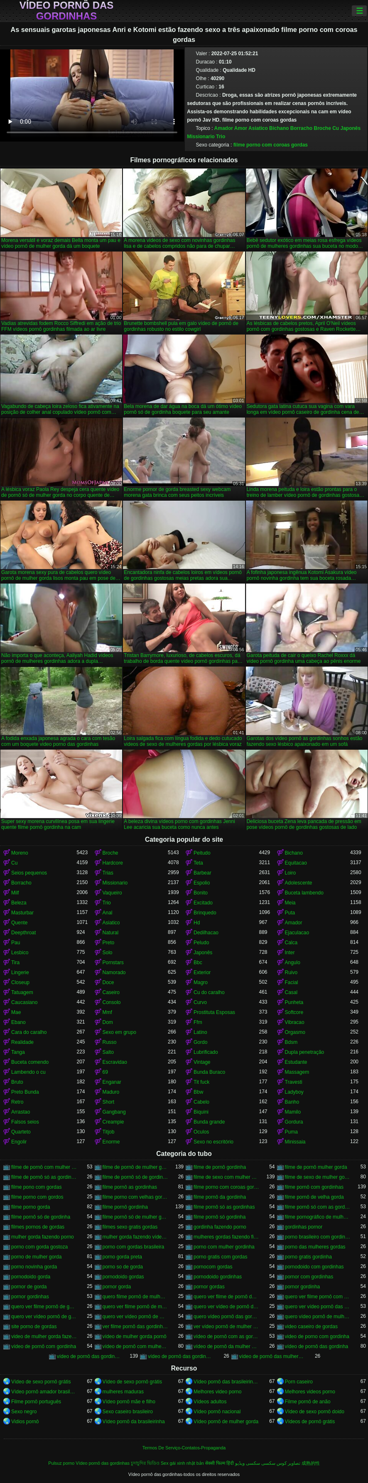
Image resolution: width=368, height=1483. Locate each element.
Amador (223, 128)
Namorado (114, 972)
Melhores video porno (217, 1392)
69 (105, 1072)
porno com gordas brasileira (133, 1247)
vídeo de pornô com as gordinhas (226, 1336)
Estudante (296, 1062)
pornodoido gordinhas (218, 1277)
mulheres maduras (123, 1392)
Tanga (18, 1052)
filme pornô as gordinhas (130, 1187)
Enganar (112, 1082)
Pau (15, 943)
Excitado (203, 903)
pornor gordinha (302, 1287)
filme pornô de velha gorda (314, 1197)
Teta (198, 863)
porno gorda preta (122, 1257)
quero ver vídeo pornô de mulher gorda (135, 1316)
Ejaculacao (297, 933)
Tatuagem (22, 992)
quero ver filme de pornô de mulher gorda (226, 1297)
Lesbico (19, 952)
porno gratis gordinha (308, 1257)
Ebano (18, 1022)
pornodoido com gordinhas (314, 1267)
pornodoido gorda (30, 1277)
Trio (220, 136)
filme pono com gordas (36, 1187)
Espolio (202, 883)
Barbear (202, 873)
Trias (108, 873)
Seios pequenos (29, 873)
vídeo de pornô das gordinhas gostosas (180, 1356)
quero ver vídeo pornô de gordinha (44, 1316)
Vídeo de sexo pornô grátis (41, 1382)
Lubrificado (206, 1052)
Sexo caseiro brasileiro (128, 1412)
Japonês (351, 128)
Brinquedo (205, 913)
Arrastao (20, 1112)
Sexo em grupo (119, 1032)
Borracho (301, 128)
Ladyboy (294, 1092)
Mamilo (293, 1112)
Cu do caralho (209, 992)
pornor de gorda (29, 1287)
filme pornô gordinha (125, 1207)
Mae (16, 1012)
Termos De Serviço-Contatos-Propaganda (184, 1447)
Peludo (201, 943)
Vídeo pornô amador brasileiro (44, 1392)
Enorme (111, 1142)
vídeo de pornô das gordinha (316, 1346)
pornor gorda (117, 1287)
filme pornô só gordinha (219, 1217)
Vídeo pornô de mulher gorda (226, 1421)
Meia (290, 903)
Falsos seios (25, 1122)
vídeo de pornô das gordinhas (90, 1356)
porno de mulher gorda (36, 1257)
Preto (109, 943)
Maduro (111, 1092)
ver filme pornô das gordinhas (135, 1326)
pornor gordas (209, 1287)
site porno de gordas (33, 1326)
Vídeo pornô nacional (217, 1412)
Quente (19, 923)
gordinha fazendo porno (220, 1227)
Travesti (293, 1082)
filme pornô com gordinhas (314, 1187)
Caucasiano (24, 1002)
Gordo (200, 1042)
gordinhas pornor (304, 1227)
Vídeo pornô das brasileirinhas (226, 1382)
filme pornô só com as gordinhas (318, 1207)
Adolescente (298, 883)
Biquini (201, 1112)
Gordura (294, 1122)
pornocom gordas (213, 1267)
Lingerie (20, 972)
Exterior (202, 972)
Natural (111, 933)
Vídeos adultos (210, 1402)
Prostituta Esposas (214, 1012)
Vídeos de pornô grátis (310, 1421)
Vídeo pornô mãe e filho (129, 1402)
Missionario (201, 136)
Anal (108, 913)
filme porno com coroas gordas (270, 145)
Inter (290, 952)
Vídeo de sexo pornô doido (314, 1412)
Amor (240, 128)
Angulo (292, 962)
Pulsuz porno (61, 1463)
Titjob (109, 1132)
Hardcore (113, 863)
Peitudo (202, 853)
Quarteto (21, 1132)
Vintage (202, 1062)
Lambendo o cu (28, 1072)
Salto (108, 1052)
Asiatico (258, 128)
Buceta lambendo (304, 893)
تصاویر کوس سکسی (280, 1463)
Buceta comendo (30, 1062)
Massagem (297, 1072)
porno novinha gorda (34, 1267)
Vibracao (294, 1022)
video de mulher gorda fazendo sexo (44, 1336)
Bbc (198, 962)
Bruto (17, 1082)
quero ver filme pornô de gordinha (44, 1307)
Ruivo (291, 972)
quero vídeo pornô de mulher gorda (318, 1316)
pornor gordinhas (30, 1297)
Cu (335, 128)
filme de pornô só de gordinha (135, 1177)
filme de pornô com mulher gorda (44, 1167)
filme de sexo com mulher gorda (226, 1177)
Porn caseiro (299, 1382)
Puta (290, 913)
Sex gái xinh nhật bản (182, 1463)
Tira (15, 962)
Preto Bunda (25, 1092)
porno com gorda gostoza (39, 1247)
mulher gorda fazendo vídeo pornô (135, 1237)
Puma (291, 1132)
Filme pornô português (36, 1402)
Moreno (19, 853)
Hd (197, 923)
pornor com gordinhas (309, 1277)
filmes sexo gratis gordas (130, 1227)
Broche (322, 128)
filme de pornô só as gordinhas (44, 1177)
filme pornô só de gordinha (40, 1217)
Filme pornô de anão (308, 1402)
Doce (108, 982)
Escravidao (115, 1062)
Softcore (294, 1012)
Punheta (294, 1002)
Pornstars (113, 962)
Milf (15, 893)
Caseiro (111, 992)
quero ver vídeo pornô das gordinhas (318, 1307)
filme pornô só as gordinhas (224, 1207)
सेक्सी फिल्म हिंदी (219, 1463)
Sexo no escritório (213, 1142)
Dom (108, 1022)
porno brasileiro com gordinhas (318, 1237)
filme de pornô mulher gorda (316, 1167)
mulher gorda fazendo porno (42, 1237)
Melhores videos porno (310, 1392)
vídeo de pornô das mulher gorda (272, 1356)
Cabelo (201, 1102)
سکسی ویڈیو (247, 1463)
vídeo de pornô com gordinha (43, 1346)
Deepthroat (23, 933)
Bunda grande (209, 1122)
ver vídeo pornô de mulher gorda (226, 1326)
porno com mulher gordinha (224, 1247)
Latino (200, 1032)
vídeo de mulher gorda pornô (135, 1336)
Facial (291, 982)
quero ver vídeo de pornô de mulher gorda (226, 1307)
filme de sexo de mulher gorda (318, 1177)
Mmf (107, 1012)
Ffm (198, 1022)
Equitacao (296, 863)
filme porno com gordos (37, 1197)
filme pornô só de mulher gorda (135, 1217)
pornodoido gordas (123, 1277)
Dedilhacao (206, 933)
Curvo (200, 1002)
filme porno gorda (30, 1207)
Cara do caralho (29, 1032)
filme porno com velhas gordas (135, 1197)
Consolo (112, 1002)
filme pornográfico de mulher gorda (318, 1217)
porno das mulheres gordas (315, 1247)
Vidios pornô (25, 1421)
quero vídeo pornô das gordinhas (226, 1316)
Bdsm (291, 1042)
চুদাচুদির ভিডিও (145, 1463)
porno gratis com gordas (220, 1257)
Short (109, 1102)
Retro (17, 1102)
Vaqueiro (112, 893)
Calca (291, 943)
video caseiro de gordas (311, 1326)
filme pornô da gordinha (220, 1197)
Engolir (19, 1142)
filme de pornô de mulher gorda (135, 1167)
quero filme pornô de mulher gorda (135, 1297)
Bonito (201, 893)
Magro (201, 982)
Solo (108, 952)
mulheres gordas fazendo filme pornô (226, 1237)
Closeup (20, 982)
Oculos (201, 1132)
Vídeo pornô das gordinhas (67, 11)
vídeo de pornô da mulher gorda (226, 1346)
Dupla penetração (304, 1052)
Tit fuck (201, 1082)
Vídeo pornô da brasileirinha (134, 1421)
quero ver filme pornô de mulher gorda (135, 1307)
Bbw (198, 1092)
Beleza (19, 903)
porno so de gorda (123, 1267)
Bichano (279, 128)
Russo (110, 1042)
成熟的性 (311, 1463)
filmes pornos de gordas (37, 1227)
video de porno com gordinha (317, 1336)
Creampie (113, 1122)
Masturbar (22, 913)
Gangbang (114, 1112)
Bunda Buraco (209, 1072)
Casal (291, 992)
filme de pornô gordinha (220, 1167)
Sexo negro (24, 1412)
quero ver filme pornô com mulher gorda (318, 1297)
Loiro (290, 873)
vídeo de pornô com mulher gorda (135, 1346)
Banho (292, 1102)
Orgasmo (295, 1032)
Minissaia (295, 1142)
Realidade (22, 1042)
